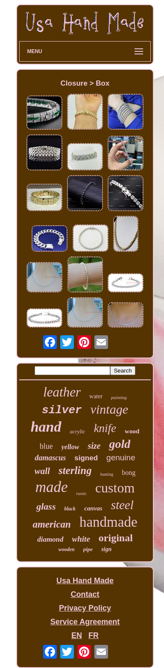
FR (93, 635)
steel (122, 505)
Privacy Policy (85, 608)
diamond (50, 539)
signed (86, 458)
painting (119, 397)
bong (128, 472)
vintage (109, 409)
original (116, 537)
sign (106, 549)
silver (62, 410)
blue (46, 446)
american (51, 524)
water (95, 396)
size (94, 445)
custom (115, 487)
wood (132, 431)
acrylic (77, 431)
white (81, 538)
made (51, 487)
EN (76, 635)
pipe (88, 549)
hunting (107, 474)
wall (42, 471)
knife (105, 428)
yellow (70, 446)
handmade (108, 522)
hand (46, 427)
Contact (84, 594)
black (70, 509)
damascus (50, 457)
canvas (93, 508)
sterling (75, 470)
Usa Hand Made (85, 580)
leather (62, 392)
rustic (81, 493)
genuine (120, 457)
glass (46, 506)
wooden (67, 549)
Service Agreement (85, 621)
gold (119, 443)
